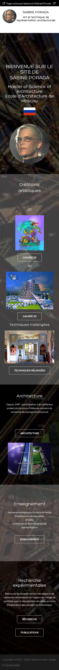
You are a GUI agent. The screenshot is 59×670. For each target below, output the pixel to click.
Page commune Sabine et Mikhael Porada (27, 3)
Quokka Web (13, 664)
